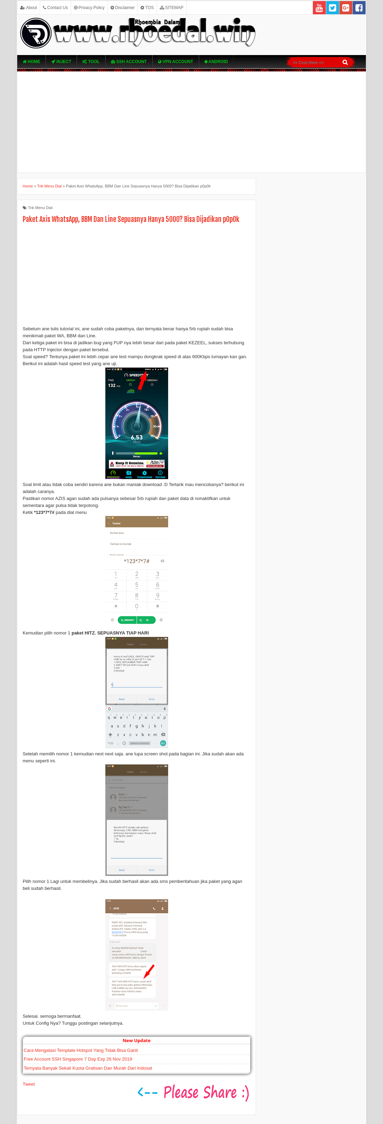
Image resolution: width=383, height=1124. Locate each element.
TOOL (90, 61)
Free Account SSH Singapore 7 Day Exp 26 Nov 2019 (78, 1059)
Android (216, 61)
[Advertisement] (191, 122)
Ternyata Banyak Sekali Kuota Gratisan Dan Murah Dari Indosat (88, 1068)
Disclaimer (123, 7)
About (28, 7)
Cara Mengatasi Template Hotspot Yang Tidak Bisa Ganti (81, 1050)
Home (31, 61)
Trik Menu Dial (40, 208)
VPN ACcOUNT (175, 61)
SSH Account (129, 61)
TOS (147, 7)
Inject (61, 61)
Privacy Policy (89, 7)
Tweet (29, 1084)
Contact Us (55, 7)
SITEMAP (171, 7)
